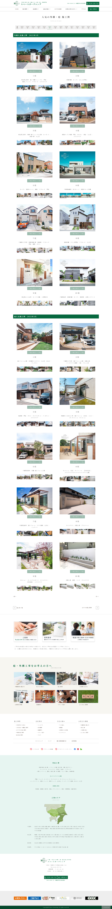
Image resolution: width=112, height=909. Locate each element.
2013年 (94, 27)
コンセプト (40, 725)
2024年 (33, 27)
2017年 (71, 27)
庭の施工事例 (19, 735)
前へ (15, 596)
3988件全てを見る (20, 725)
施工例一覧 (20, 608)
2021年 (49, 27)
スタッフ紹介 (41, 732)
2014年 (88, 27)
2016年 (77, 27)
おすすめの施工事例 (21, 730)
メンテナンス (62, 732)
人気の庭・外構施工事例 (22, 727)
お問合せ (64, 877)
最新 (17, 27)
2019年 (61, 27)
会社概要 (40, 727)
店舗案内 (40, 730)
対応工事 (83, 727)
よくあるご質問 (84, 732)
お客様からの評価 (63, 730)
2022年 (44, 27)
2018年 (66, 27)
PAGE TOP (106, 907)
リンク (50, 741)
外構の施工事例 (20, 732)
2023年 (38, 27)
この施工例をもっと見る (34, 71)
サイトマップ (39, 741)
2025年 (27, 27)
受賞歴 (60, 727)
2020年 (55, 27)
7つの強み (61, 725)
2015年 (83, 27)
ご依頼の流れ (84, 730)
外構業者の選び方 (85, 725)
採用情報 (74, 741)
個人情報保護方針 (61, 741)
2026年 (22, 27)
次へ (97, 596)
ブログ (39, 735)
